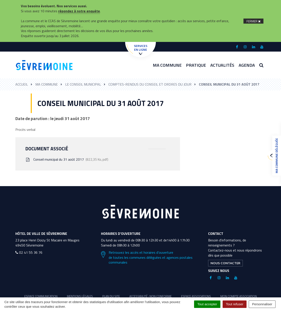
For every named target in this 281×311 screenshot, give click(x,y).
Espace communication (41, 296)
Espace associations (196, 296)
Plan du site (111, 296)
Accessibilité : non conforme (150, 296)
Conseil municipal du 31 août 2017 (66, 159)
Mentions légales (80, 296)
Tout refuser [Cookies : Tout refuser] (234, 304)
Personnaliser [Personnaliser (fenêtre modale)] (262, 304)
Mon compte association (238, 296)
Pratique (196, 65)
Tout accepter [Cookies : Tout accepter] (207, 304)
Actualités (222, 65)
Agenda (247, 65)
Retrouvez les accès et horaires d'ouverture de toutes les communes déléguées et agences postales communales (147, 257)
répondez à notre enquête (79, 11)
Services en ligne (140, 49)
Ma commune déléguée (275, 155)
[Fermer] (253, 20)
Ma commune (167, 65)
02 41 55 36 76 (28, 252)
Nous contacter (225, 263)
